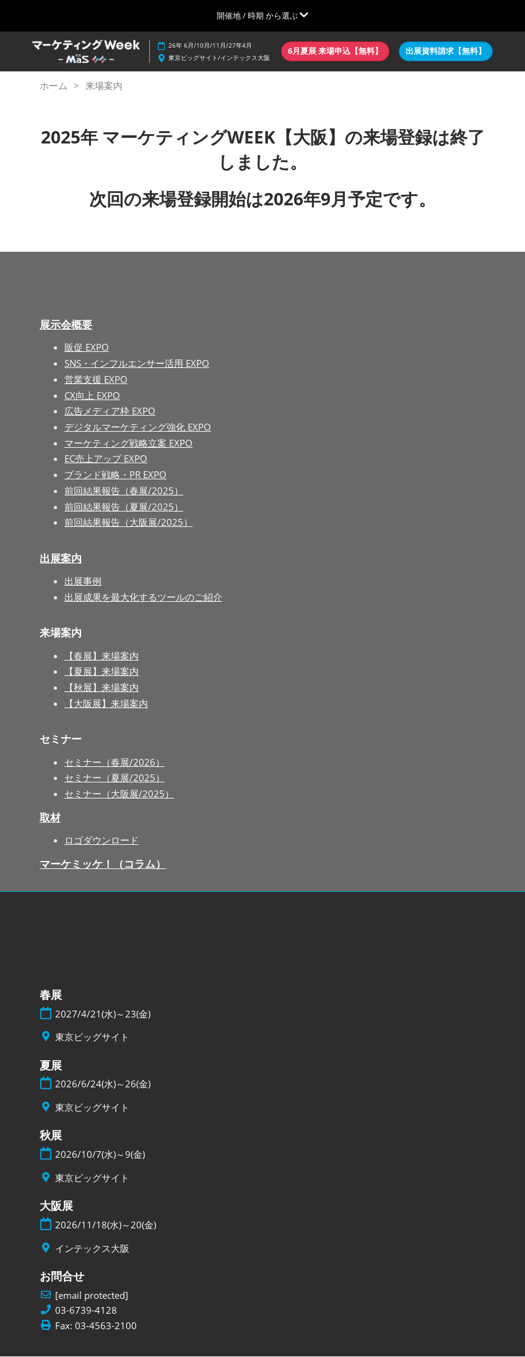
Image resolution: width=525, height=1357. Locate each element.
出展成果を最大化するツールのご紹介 (143, 597)
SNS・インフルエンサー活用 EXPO (136, 363)
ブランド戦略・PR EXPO (115, 475)
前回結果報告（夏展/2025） (123, 507)
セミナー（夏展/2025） (114, 778)
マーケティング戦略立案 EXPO (128, 443)
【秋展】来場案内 (101, 688)
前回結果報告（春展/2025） (123, 491)
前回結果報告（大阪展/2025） (128, 522)
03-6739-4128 (86, 1311)
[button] (335, 51)
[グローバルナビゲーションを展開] (262, 15)
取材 (50, 818)
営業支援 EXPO (96, 380)
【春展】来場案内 (101, 656)
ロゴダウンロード (101, 840)
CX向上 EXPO (92, 396)
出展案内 (61, 559)
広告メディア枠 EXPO (109, 411)
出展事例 (83, 581)
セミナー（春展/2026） (114, 762)
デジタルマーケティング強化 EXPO (137, 427)
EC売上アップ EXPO (105, 459)
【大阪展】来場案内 (106, 704)
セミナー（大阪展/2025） (119, 794)
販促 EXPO (86, 347)
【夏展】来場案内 (101, 672)
